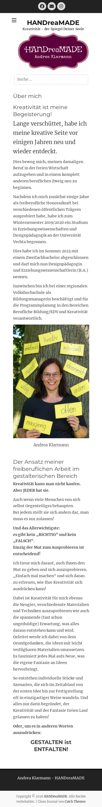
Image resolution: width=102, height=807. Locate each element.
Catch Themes (75, 801)
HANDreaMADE (53, 23)
